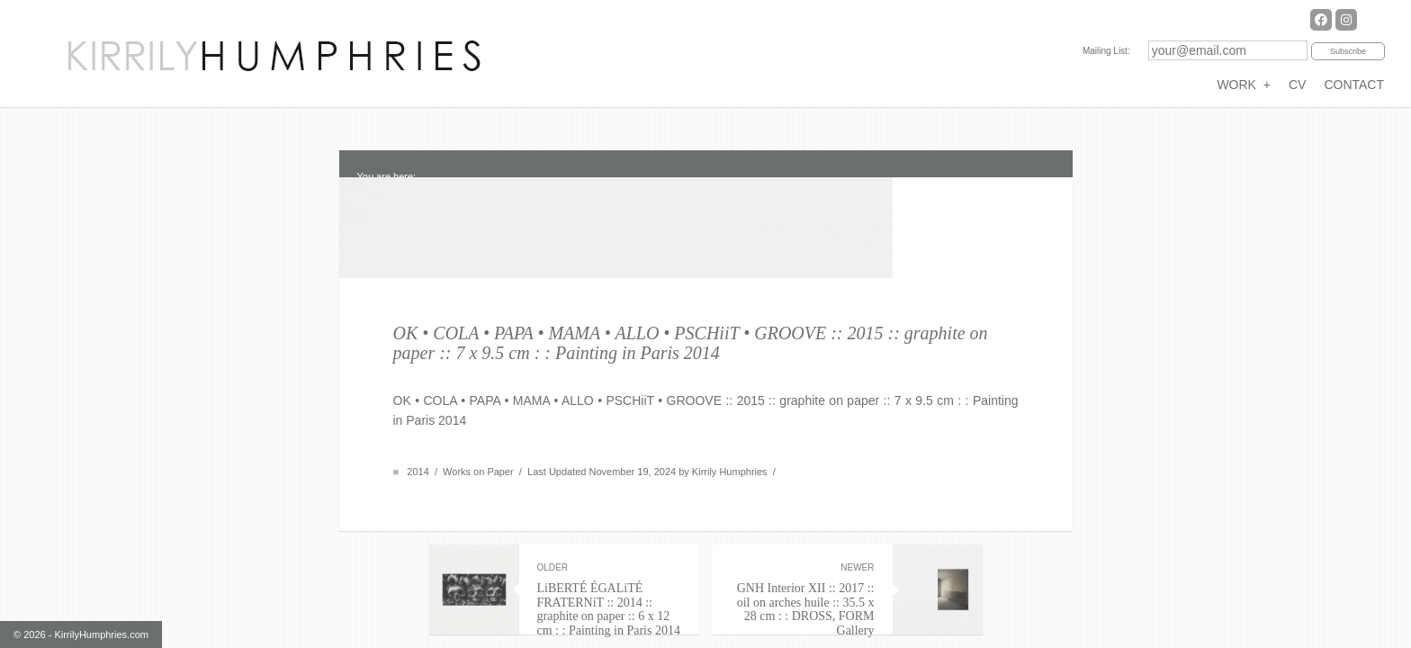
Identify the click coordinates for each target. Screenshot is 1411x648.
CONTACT (1354, 84)
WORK (1244, 84)
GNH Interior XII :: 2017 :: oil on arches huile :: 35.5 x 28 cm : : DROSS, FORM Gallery (803, 562)
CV (1297, 84)
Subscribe (1348, 51)
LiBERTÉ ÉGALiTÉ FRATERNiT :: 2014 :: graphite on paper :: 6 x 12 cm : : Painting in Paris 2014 (609, 562)
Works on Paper (478, 434)
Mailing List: (1106, 51)
